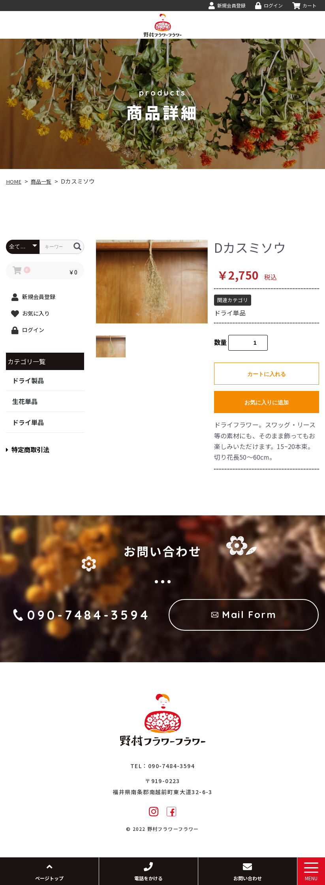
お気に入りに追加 (266, 402)
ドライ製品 (28, 380)
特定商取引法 (27, 449)
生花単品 (25, 401)
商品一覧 (45, 181)
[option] (152, 281)
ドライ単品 (28, 422)
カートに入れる (266, 374)
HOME (15, 181)
